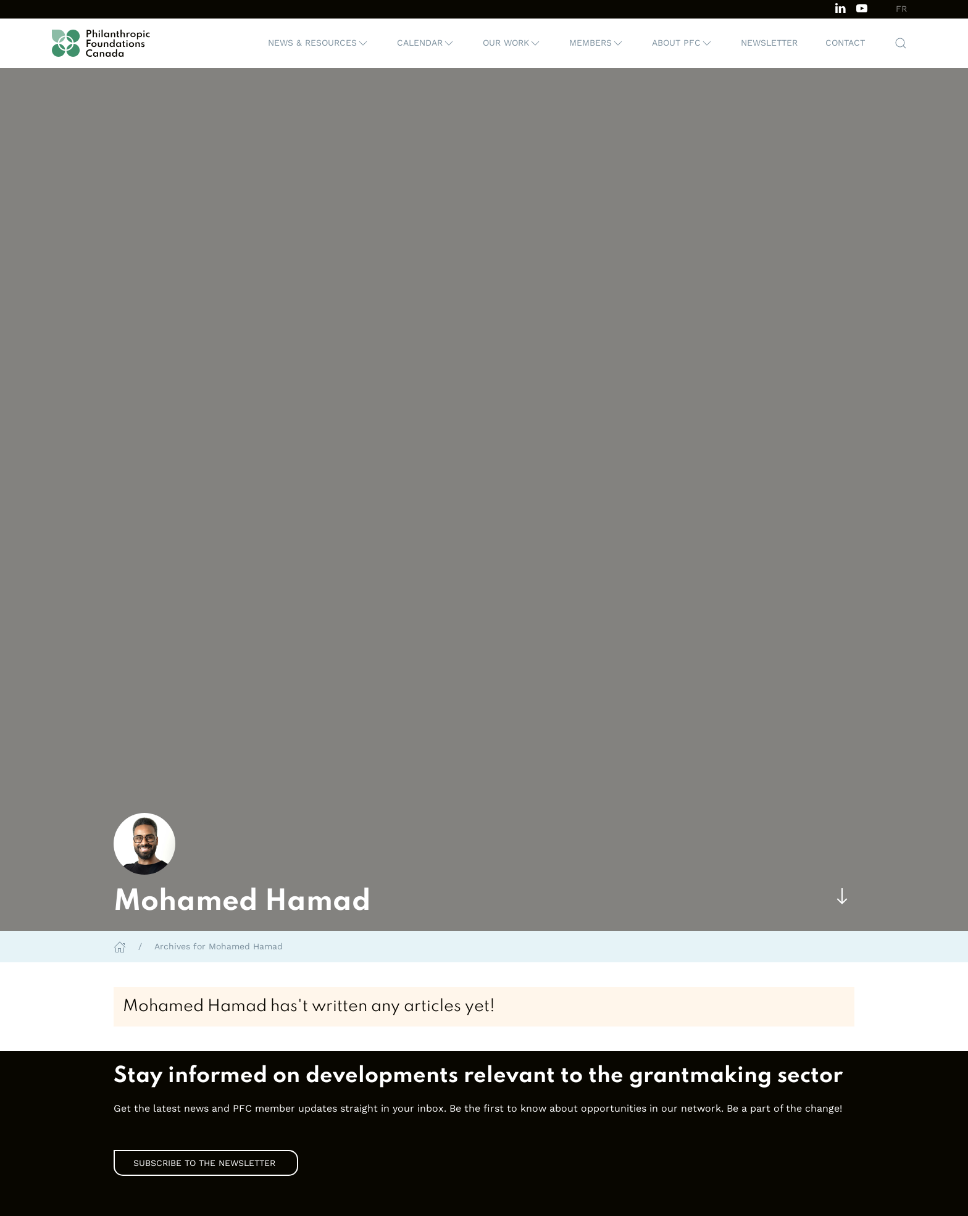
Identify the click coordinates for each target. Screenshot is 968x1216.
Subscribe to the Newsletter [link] (205, 1163)
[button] (318, 43)
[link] (484, 1076)
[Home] (120, 946)
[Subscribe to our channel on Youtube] (862, 7)
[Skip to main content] (842, 897)
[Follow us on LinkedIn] (840, 7)
